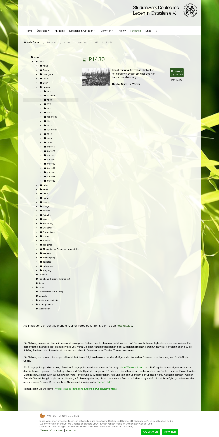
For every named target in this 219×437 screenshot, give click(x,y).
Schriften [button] (107, 31)
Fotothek (135, 31)
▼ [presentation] (28, 58)
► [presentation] (36, 66)
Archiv (122, 31)
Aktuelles (60, 31)
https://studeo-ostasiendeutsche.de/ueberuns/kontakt (86, 389)
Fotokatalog (124, 326)
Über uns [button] (43, 31)
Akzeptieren (150, 431)
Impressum (71, 430)
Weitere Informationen (51, 430)
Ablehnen (170, 431)
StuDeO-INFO (104, 382)
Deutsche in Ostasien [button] (82, 31)
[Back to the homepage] (165, 10)
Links (148, 31)
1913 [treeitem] (49, 100)
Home (29, 31)
